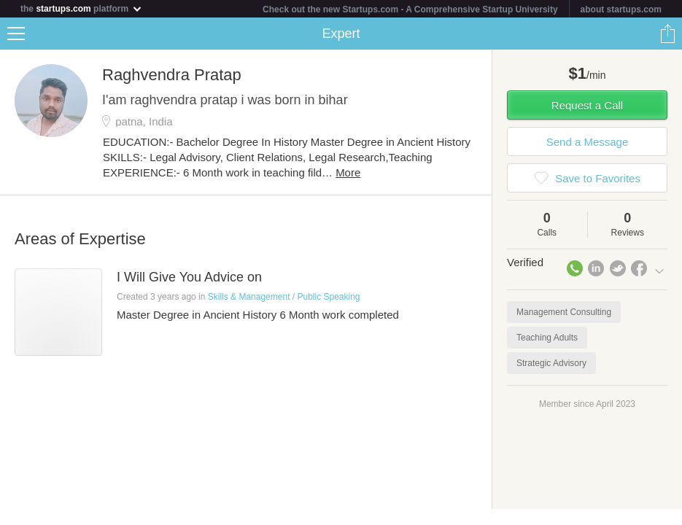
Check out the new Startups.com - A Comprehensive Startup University (410, 9)
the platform (81, 8)
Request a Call (587, 105)
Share (667, 34)
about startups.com (621, 9)
